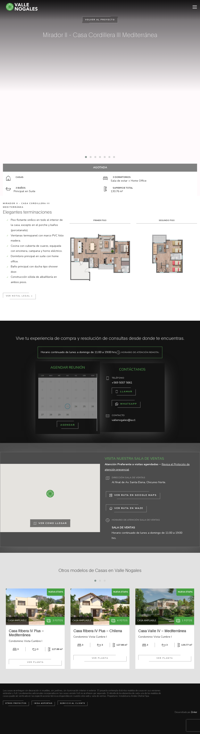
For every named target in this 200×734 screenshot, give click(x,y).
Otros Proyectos (16, 703)
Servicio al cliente (72, 703)
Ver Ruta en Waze (126, 508)
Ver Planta (35, 662)
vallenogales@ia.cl (123, 420)
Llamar (123, 391)
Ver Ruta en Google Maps (133, 495)
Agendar (67, 424)
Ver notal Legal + (19, 296)
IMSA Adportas (43, 703)
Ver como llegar (50, 523)
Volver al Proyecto (100, 19)
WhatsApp (126, 404)
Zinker (194, 712)
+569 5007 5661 (122, 382)
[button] (86, 157)
